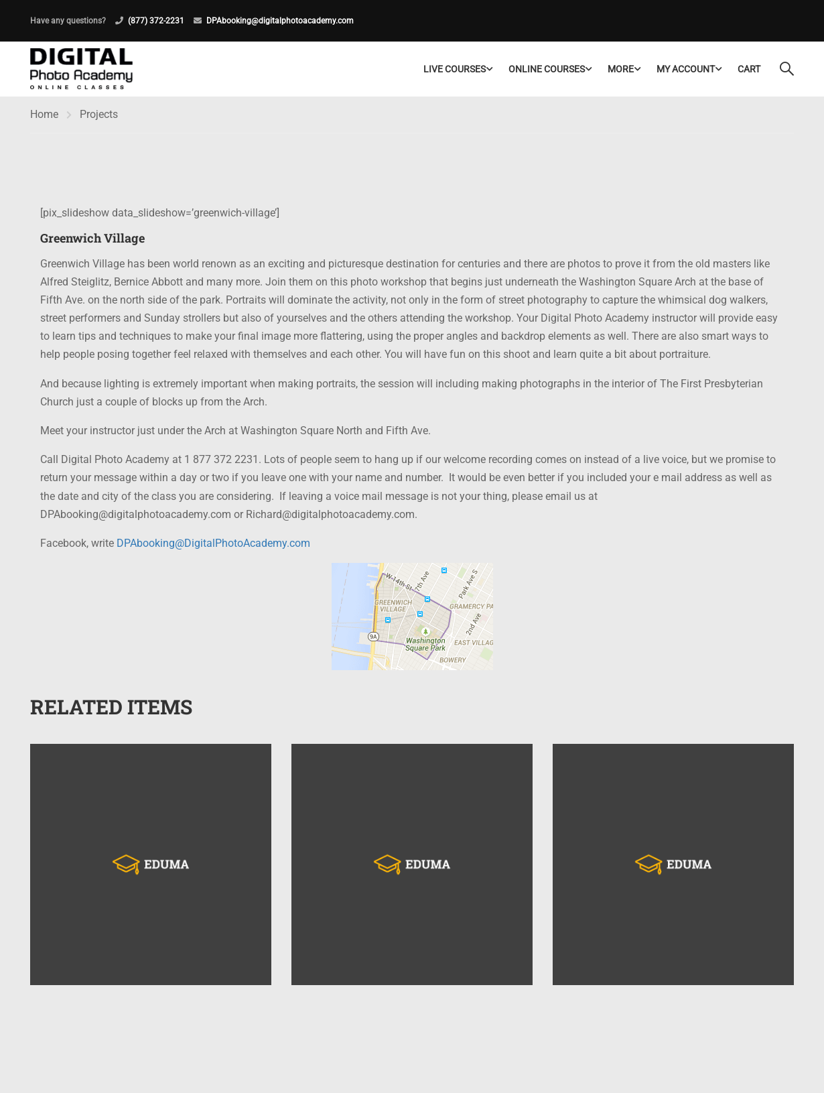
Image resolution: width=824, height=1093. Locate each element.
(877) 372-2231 (156, 20)
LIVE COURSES (454, 69)
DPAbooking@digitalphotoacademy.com (280, 20)
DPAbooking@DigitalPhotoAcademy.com (213, 543)
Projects (99, 114)
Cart (749, 69)
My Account (686, 69)
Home (44, 114)
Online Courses (546, 69)
